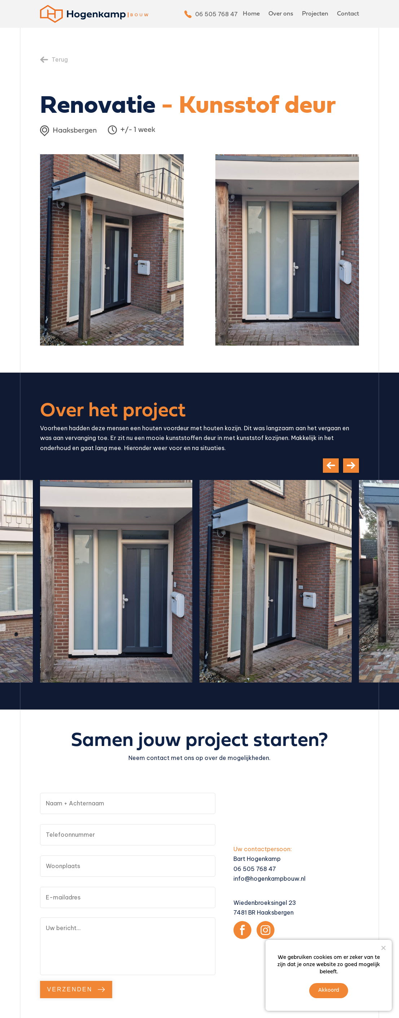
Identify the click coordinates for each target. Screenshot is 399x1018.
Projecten (315, 14)
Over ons (280, 14)
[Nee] (383, 947)
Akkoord (328, 990)
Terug (60, 59)
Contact (348, 14)
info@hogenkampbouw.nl (269, 878)
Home (251, 14)
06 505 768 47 (216, 14)
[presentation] (331, 465)
